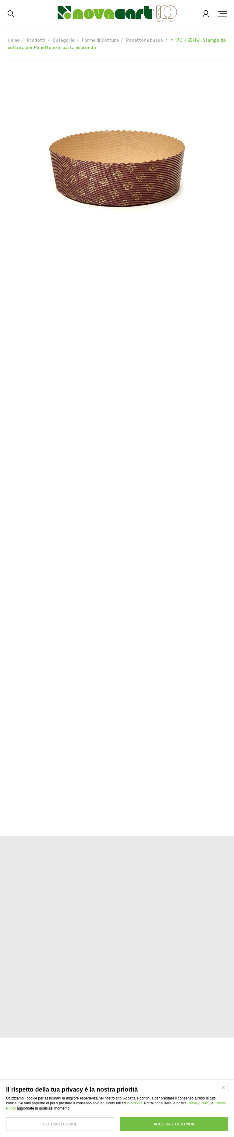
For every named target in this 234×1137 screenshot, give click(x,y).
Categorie (63, 40)
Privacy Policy (199, 1103)
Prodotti (36, 40)
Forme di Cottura (100, 40)
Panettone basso (144, 40)
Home (14, 40)
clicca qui (134, 1103)
